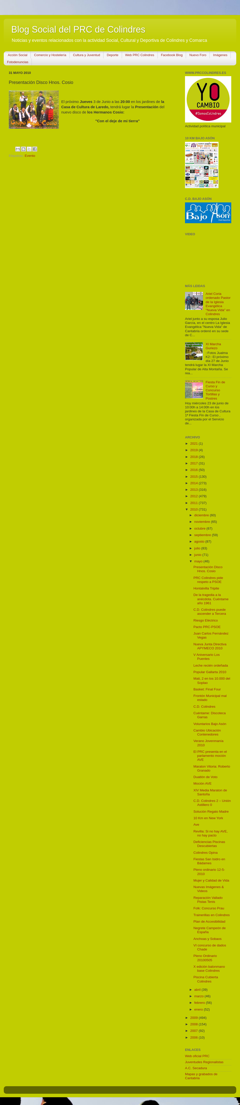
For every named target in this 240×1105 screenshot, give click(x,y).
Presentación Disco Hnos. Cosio (208, 569)
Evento (30, 156)
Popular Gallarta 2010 (210, 672)
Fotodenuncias (17, 62)
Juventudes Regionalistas (204, 1062)
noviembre (202, 522)
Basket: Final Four (207, 689)
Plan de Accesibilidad (210, 921)
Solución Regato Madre (211, 811)
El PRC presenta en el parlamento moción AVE (210, 756)
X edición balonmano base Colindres (209, 968)
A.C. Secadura (196, 1068)
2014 (194, 483)
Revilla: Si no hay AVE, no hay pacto (211, 833)
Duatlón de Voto (206, 777)
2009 (194, 1018)
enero (199, 1009)
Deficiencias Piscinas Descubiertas (209, 844)
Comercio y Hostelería (50, 55)
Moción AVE (203, 783)
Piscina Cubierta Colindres (206, 979)
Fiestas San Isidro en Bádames (209, 861)
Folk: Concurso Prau (209, 908)
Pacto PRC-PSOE (207, 627)
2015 (194, 476)
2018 (194, 457)
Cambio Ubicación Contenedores (207, 732)
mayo (199, 561)
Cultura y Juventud (86, 55)
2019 (194, 450)
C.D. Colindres (205, 706)
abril (198, 990)
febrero (200, 1003)
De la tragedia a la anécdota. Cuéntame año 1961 (211, 599)
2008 (194, 1024)
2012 (194, 496)
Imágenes (220, 55)
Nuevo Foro (197, 55)
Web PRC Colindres (139, 55)
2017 (194, 463)
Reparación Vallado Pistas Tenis (208, 900)
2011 (194, 503)
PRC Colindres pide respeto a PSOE (208, 580)
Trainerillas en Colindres (212, 915)
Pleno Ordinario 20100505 (205, 958)
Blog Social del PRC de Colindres (78, 29)
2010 (194, 509)
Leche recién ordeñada (211, 665)
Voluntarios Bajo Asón (210, 724)
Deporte (112, 55)
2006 (194, 1037)
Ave (196, 824)
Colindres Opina (206, 852)
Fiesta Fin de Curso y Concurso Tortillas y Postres (215, 390)
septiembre (203, 535)
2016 (194, 470)
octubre (200, 528)
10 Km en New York (208, 818)
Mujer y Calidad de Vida (211, 880)
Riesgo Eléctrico (206, 620)
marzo (199, 996)
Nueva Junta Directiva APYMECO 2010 (210, 646)
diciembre (202, 515)
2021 (194, 443)
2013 (194, 490)
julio (197, 548)
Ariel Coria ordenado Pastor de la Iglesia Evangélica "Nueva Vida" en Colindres (218, 304)
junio (198, 555)
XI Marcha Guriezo (213, 346)
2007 (194, 1031)
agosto (199, 541)
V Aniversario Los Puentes (207, 657)
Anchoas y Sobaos (208, 939)
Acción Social (17, 55)
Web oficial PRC (197, 1056)
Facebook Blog (172, 55)
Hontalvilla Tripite (206, 588)
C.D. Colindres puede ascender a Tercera (210, 612)
